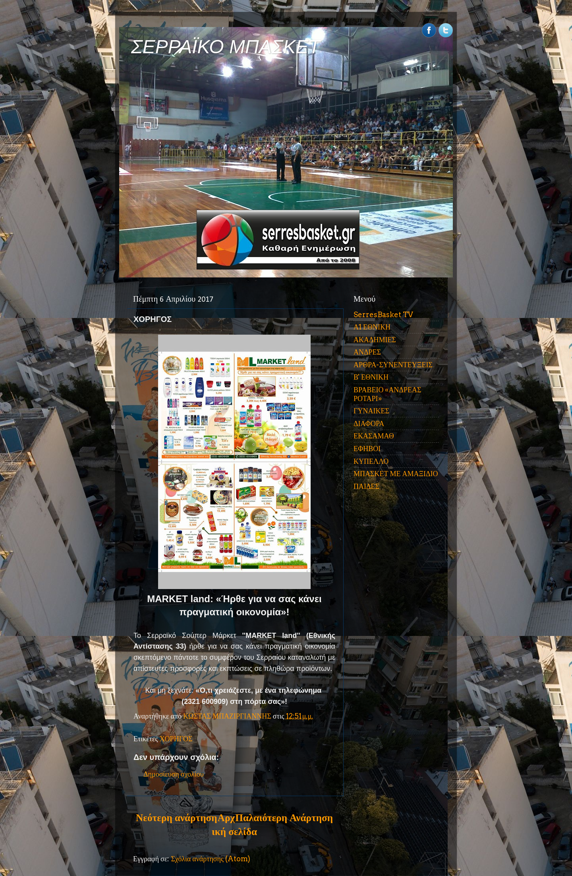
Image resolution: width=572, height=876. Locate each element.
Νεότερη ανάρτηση (176, 818)
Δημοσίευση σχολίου (173, 774)
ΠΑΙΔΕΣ (366, 486)
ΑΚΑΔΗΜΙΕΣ (375, 339)
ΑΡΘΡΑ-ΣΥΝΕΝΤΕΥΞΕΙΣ (393, 364)
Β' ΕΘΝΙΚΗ (371, 377)
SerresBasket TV (383, 314)
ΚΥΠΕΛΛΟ (371, 461)
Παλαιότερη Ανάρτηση (284, 818)
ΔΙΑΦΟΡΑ (369, 423)
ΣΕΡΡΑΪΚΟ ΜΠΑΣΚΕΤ (225, 46)
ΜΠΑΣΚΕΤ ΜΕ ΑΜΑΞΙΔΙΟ (396, 473)
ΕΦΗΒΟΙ (367, 448)
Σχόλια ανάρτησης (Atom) (210, 859)
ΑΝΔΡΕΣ (367, 352)
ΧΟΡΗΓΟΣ (176, 739)
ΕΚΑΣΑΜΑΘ (374, 436)
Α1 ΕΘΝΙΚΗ (372, 327)
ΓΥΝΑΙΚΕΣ (371, 411)
